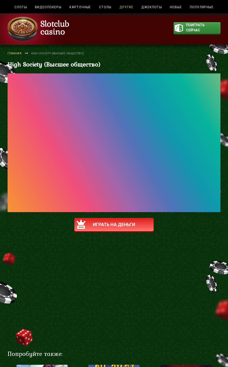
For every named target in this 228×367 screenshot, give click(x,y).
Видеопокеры (48, 7)
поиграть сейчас (190, 28)
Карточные (80, 7)
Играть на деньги (106, 224)
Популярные (202, 7)
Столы (105, 7)
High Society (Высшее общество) (57, 53)
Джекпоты (151, 7)
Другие (126, 7)
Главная (15, 53)
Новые (176, 7)
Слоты (20, 7)
